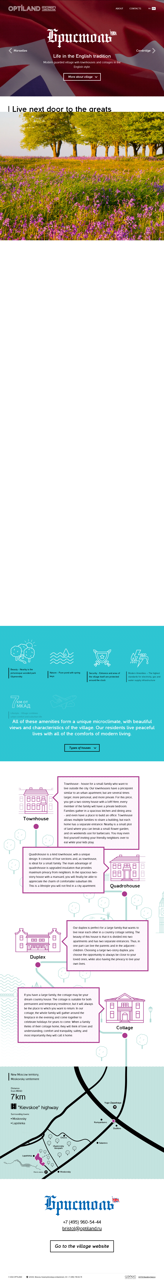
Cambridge (146, 50)
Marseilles (17, 50)
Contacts (135, 8)
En (153, 9)
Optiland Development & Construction (32, 8)
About (119, 8)
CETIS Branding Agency (147, 1277)
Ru (149, 9)
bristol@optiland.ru (82, 1228)
